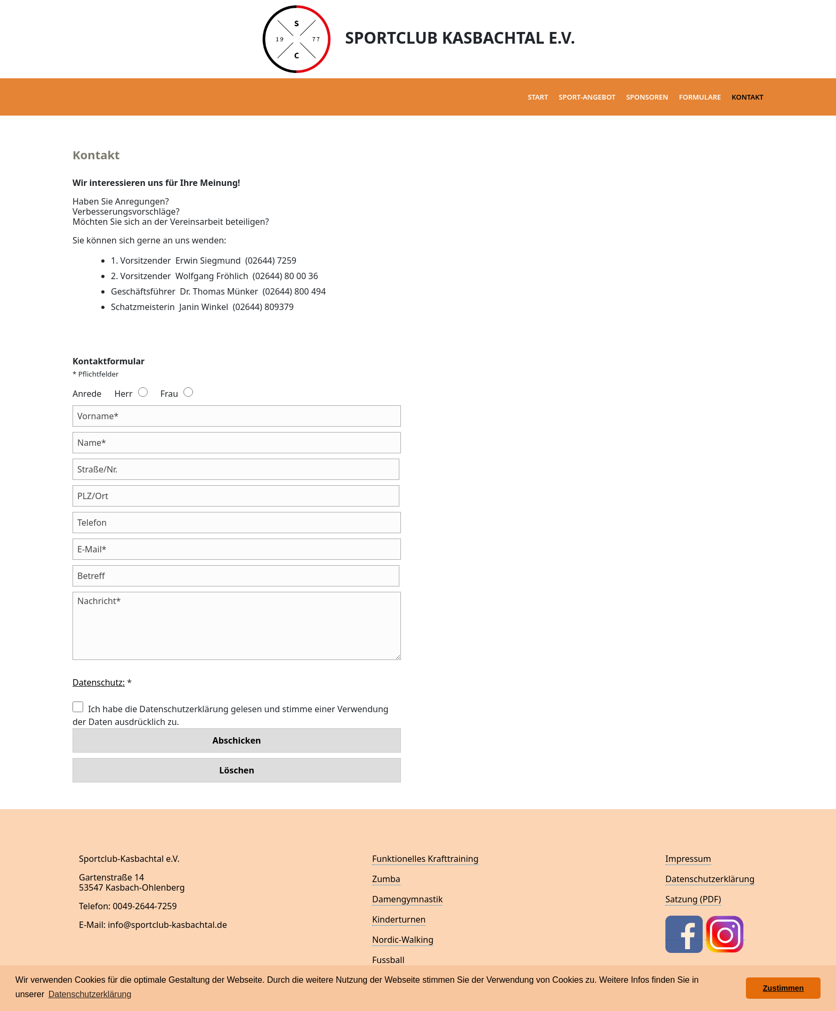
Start (538, 97)
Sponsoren (647, 97)
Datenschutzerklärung (709, 879)
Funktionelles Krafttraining (425, 859)
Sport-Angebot (587, 97)
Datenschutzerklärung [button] (90, 994)
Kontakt (747, 97)
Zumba (386, 879)
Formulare (700, 97)
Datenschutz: (99, 682)
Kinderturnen (398, 919)
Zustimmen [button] (783, 988)
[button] (735, 988)
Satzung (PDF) (693, 899)
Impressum (688, 859)
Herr (123, 393)
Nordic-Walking (402, 939)
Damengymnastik (407, 899)
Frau (169, 393)
